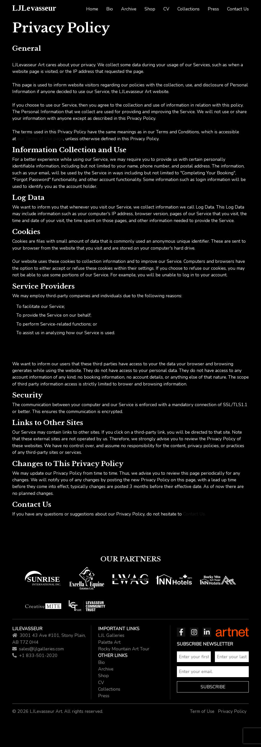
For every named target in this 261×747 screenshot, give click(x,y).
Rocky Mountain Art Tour (123, 649)
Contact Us (238, 9)
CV (166, 9)
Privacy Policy (232, 711)
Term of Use (202, 711)
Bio (109, 9)
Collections (188, 9)
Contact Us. (194, 514)
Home (92, 9)
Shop (150, 9)
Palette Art (109, 642)
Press (213, 9)
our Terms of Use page (40, 139)
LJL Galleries (111, 635)
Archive (128, 9)
